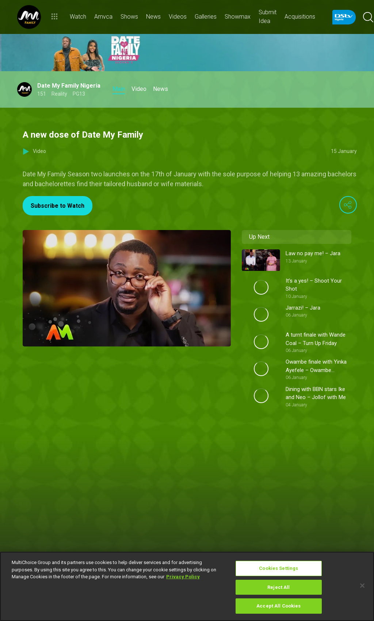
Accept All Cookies (278, 606)
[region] (187, 586)
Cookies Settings (278, 568)
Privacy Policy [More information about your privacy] (183, 576)
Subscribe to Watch (57, 205)
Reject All (278, 587)
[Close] (362, 586)
